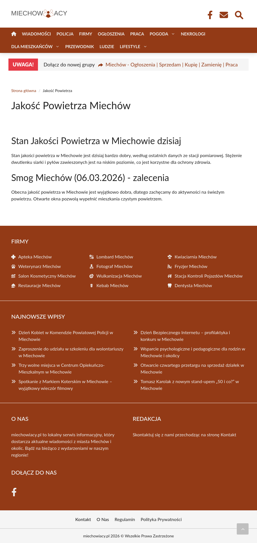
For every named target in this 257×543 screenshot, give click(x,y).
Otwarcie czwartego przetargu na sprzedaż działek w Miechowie (192, 368)
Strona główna (23, 90)
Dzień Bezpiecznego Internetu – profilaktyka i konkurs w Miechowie (185, 336)
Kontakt (228, 434)
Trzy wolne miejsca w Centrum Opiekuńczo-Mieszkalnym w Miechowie (62, 368)
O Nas (103, 519)
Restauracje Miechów (39, 285)
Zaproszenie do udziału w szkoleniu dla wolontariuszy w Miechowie (71, 352)
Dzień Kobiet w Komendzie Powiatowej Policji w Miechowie (66, 336)
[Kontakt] (224, 15)
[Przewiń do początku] (243, 529)
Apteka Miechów (35, 256)
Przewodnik (79, 46)
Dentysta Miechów (193, 285)
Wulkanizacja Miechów (119, 275)
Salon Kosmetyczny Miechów (47, 275)
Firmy (85, 33)
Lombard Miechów (114, 256)
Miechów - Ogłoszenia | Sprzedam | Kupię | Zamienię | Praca (171, 64)
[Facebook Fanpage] (208, 15)
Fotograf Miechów (114, 266)
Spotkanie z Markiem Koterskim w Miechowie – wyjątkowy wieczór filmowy (65, 385)
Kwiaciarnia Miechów (196, 256)
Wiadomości (36, 33)
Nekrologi (193, 33)
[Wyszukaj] (239, 14)
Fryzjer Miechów (191, 266)
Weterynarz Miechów (39, 266)
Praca (137, 33)
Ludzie (107, 46)
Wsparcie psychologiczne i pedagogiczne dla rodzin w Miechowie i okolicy (193, 352)
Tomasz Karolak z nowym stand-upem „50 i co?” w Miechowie (190, 385)
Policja (65, 33)
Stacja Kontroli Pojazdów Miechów (209, 275)
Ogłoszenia (111, 33)
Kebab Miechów (112, 285)
